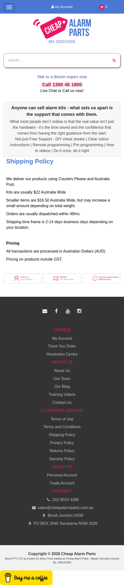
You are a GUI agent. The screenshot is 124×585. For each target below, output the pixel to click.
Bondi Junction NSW (62, 515)
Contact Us (61, 402)
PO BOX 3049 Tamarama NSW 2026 (62, 523)
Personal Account (62, 475)
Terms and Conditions (62, 427)
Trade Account (62, 483)
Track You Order (62, 346)
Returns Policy (61, 451)
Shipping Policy (62, 435)
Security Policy (62, 459)
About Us (62, 371)
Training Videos (62, 394)
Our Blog (62, 386)
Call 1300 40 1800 (62, 84)
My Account (61, 7)
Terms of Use (62, 419)
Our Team (62, 379)
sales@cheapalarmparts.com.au (62, 508)
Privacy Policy (62, 443)
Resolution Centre (62, 354)
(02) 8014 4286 (62, 500)
